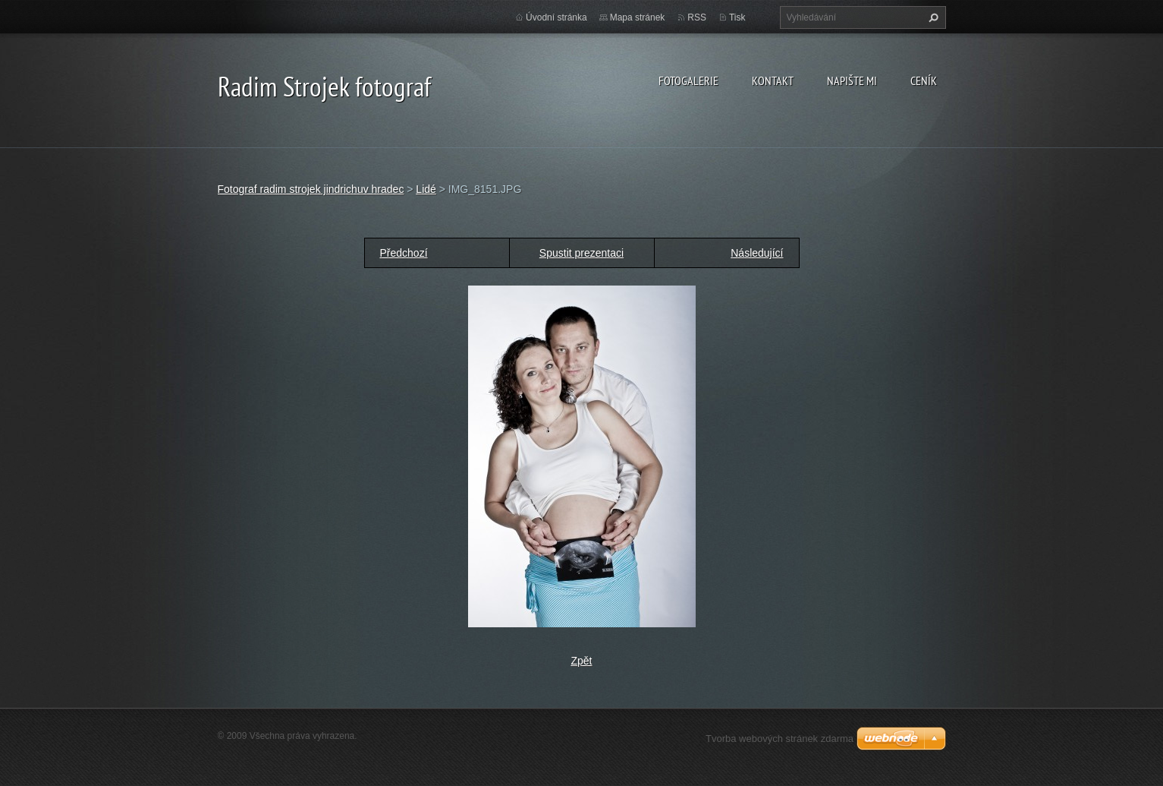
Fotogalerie (688, 80)
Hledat (931, 17)
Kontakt (773, 80)
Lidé (425, 189)
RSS (696, 17)
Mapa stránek (637, 17)
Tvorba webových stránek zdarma (779, 738)
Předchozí (404, 253)
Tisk (737, 17)
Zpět (581, 661)
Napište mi (852, 80)
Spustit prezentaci (581, 253)
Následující (757, 253)
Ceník (923, 80)
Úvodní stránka (556, 17)
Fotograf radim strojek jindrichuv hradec (311, 189)
